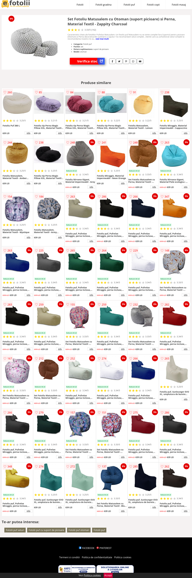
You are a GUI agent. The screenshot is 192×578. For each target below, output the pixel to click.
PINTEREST (103, 548)
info (28, 133)
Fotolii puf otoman (79, 530)
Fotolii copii (153, 4)
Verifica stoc (91, 61)
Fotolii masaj (179, 4)
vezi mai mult (102, 38)
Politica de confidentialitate (97, 557)
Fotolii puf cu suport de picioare (46, 530)
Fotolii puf (129, 4)
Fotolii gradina (103, 4)
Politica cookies (122, 557)
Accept (108, 575)
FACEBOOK (86, 548)
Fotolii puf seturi (15, 530)
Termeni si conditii (69, 557)
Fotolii (80, 4)
